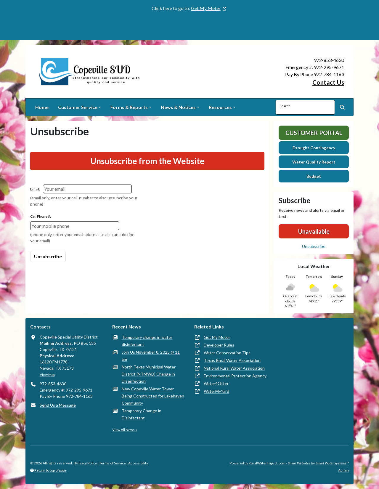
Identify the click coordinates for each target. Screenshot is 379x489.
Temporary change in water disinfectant (147, 341)
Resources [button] (220, 107)
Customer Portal (313, 132)
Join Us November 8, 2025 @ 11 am (151, 355)
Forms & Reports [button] (129, 107)
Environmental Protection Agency (235, 375)
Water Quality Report (313, 161)
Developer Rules (219, 344)
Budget (313, 176)
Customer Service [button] (77, 107)
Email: (35, 189)
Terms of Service (112, 463)
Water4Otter (216, 383)
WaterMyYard (216, 391)
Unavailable (314, 231)
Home (42, 107)
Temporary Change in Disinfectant (141, 414)
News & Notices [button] (178, 107)
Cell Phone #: (40, 216)
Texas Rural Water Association (232, 360)
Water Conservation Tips (227, 352)
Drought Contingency (314, 147)
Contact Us (328, 82)
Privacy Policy (86, 463)
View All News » (124, 429)
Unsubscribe (313, 246)
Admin (343, 470)
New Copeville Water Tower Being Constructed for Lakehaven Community (153, 395)
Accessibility (138, 463)
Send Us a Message (58, 405)
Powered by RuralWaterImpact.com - (289, 463)
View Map (47, 374)
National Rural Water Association (234, 368)
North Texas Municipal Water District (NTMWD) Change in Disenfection (149, 374)
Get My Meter (206, 8)
